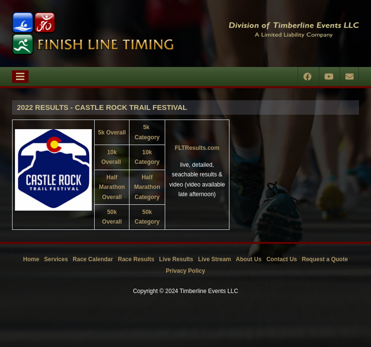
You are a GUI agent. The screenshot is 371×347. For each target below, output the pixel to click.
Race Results (136, 259)
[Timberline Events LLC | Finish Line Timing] (92, 33)
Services (56, 259)
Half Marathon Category (147, 187)
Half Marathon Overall (112, 187)
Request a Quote (325, 259)
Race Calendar (93, 259)
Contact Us (281, 259)
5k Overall (112, 132)
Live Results (176, 259)
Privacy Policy (185, 270)
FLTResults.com (197, 148)
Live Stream (214, 259)
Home (31, 259)
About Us (248, 259)
